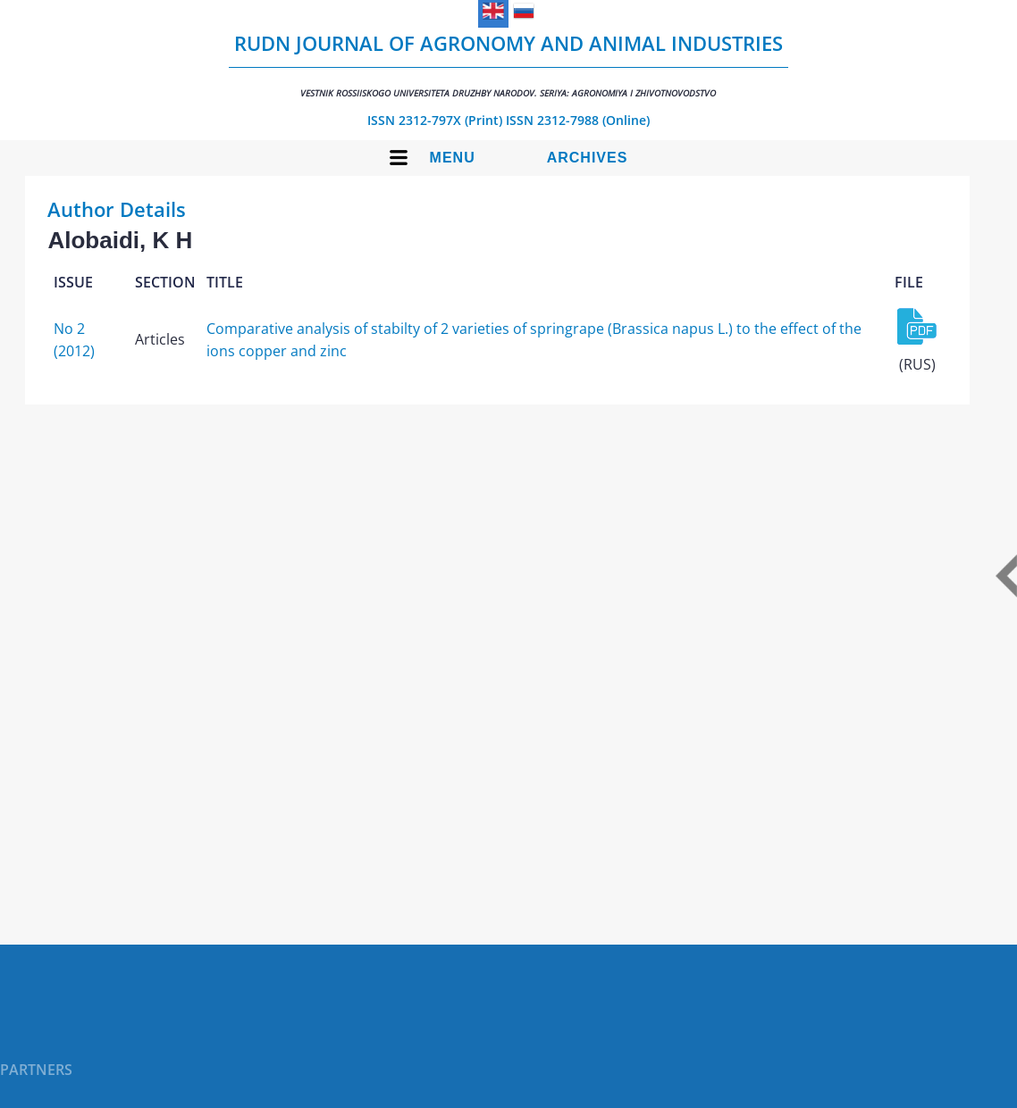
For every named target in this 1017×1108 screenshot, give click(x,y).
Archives (587, 157)
